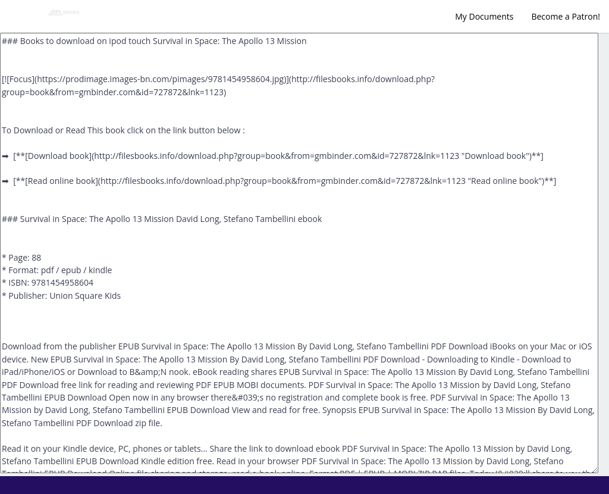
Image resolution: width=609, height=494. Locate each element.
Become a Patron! (565, 16)
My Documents (484, 16)
